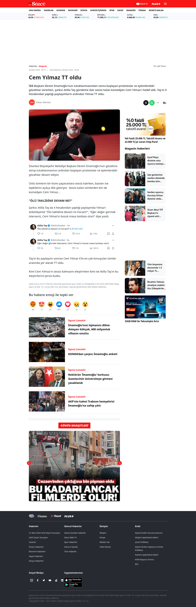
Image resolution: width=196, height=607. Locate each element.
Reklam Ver (105, 542)
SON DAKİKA (35, 10)
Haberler (33, 526)
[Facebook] (37, 580)
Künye (102, 537)
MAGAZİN (130, 10)
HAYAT (120, 10)
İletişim (104, 526)
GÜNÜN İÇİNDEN (98, 10)
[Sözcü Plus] (69, 516)
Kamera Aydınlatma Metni (146, 554)
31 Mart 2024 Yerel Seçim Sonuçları (44, 533)
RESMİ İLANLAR (156, 10)
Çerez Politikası (141, 542)
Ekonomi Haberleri (37, 551)
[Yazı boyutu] (164, 102)
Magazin (43, 66)
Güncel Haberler (73, 526)
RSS (136, 564)
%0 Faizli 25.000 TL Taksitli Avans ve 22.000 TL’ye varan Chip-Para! (145, 140)
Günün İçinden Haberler (75, 533)
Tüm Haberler (70, 551)
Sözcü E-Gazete (71, 547)
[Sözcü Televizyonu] (31, 516)
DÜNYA (83, 10)
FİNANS (142, 10)
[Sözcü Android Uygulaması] (73, 584)
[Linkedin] (62, 580)
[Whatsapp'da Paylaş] (152, 102)
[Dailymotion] (56, 580)
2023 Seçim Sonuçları (38, 537)
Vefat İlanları (105, 547)
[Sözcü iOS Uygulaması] (73, 579)
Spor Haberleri (70, 542)
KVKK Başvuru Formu (144, 559)
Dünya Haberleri (36, 561)
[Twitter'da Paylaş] (146, 102)
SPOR (111, 10)
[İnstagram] (31, 580)
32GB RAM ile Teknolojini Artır (142, 321)
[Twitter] (44, 580)
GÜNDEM (60, 10)
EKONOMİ (72, 10)
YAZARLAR (48, 10)
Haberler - (33, 66)
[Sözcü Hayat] (55, 516)
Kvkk (137, 526)
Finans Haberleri (36, 547)
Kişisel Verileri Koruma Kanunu (149, 533)
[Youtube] (50, 580)
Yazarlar (32, 542)
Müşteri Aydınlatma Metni (146, 537)
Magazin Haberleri (137, 148)
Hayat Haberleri (36, 556)
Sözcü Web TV (70, 537)
